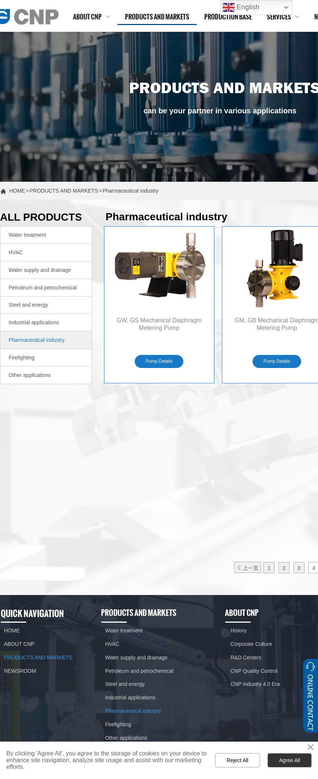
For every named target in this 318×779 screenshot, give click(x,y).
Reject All (237, 760)
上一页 (248, 568)
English (241, 7)
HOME (17, 191)
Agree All (289, 760)
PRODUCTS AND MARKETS (64, 191)
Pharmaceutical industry (130, 191)
